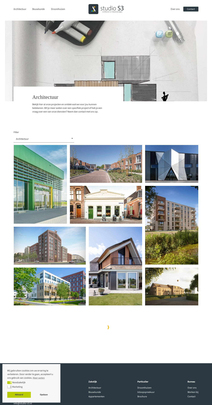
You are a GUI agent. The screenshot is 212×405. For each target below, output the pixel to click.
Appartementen (96, 396)
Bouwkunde (38, 9)
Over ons (175, 9)
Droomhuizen (58, 9)
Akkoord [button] (19, 394)
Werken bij (193, 392)
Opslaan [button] (44, 394)
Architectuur (20, 9)
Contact (191, 9)
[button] (9, 382)
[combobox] (44, 138)
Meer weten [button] (39, 378)
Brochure (142, 396)
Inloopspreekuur (146, 392)
